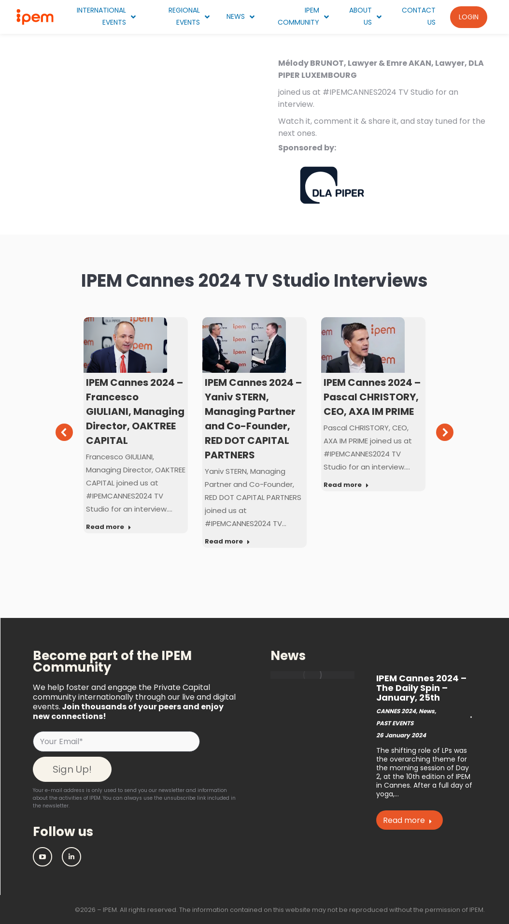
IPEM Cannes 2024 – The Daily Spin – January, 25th (421, 688)
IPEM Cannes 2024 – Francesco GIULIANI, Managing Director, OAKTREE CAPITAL (135, 411)
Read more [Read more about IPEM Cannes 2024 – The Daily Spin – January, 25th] (407, 820)
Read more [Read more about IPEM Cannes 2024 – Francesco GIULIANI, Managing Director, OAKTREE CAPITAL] (108, 527)
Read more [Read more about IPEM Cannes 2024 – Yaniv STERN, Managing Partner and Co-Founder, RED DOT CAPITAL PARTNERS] (227, 541)
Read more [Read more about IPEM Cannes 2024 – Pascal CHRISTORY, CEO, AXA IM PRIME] (346, 485)
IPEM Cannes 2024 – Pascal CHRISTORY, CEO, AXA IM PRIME (372, 397)
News (427, 711)
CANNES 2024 (396, 711)
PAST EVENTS (394, 723)
